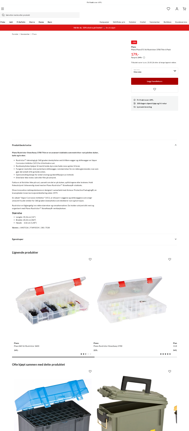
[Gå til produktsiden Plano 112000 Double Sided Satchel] (115, 238)
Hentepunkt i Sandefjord (22, 373)
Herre (43, 17)
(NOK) (17, 426)
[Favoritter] (153, 10)
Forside (15, 30)
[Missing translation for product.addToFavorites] (154, 84)
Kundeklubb (86, 392)
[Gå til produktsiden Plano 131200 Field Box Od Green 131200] (73, 311)
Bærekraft (85, 385)
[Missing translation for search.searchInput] (54, 10)
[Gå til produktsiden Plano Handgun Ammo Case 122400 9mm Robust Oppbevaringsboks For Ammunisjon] (115, 311)
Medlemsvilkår (87, 396)
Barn (61, 17)
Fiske (14, 17)
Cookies (174, 426)
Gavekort (50, 369)
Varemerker (143, 17)
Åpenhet (84, 388)
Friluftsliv (32, 17)
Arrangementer (87, 377)
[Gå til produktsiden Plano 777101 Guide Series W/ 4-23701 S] (158, 238)
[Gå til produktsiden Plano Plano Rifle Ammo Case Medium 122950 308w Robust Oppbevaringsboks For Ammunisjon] (30, 311)
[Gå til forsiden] (23, 10)
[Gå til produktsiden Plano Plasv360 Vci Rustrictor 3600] (30, 238)
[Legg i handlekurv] (154, 76)
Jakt (22, 17)
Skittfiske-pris (107, 17)
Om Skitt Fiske (87, 365)
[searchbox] (94, 10)
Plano (34, 30)
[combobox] (92, 10)
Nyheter (120, 17)
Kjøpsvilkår (163, 426)
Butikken (155, 17)
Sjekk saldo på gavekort (22, 377)
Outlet (131, 17)
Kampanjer (92, 17)
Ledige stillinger (87, 369)
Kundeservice (169, 17)
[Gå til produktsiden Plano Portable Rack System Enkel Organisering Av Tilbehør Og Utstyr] (158, 311)
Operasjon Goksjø (88, 381)
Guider (15, 369)
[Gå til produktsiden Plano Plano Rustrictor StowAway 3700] (73, 238)
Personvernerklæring (147, 426)
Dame (52, 17)
